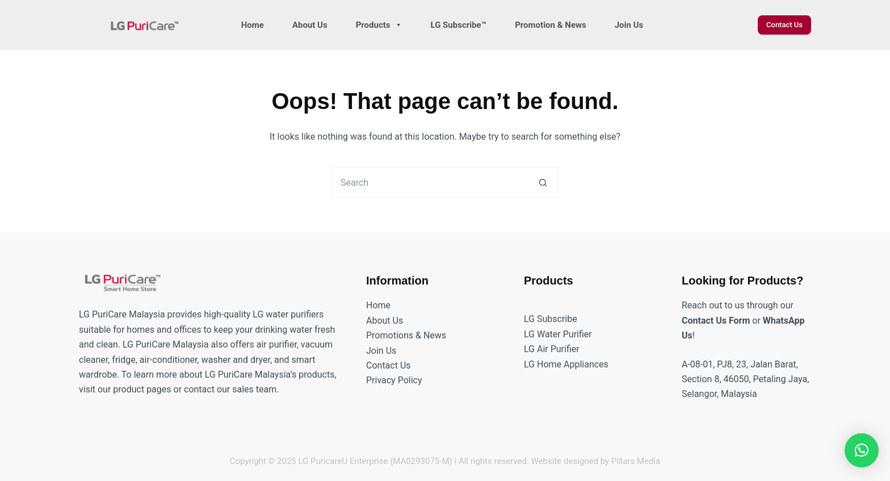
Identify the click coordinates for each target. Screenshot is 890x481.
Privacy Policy (394, 380)
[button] (862, 450)
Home (252, 25)
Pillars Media (635, 461)
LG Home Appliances (566, 364)
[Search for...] (429, 182)
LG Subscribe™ (459, 25)
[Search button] (543, 182)
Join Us (629, 25)
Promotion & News (550, 25)
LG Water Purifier (558, 334)
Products (379, 25)
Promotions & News (406, 335)
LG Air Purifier (552, 349)
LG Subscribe (550, 318)
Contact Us (784, 24)
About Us (310, 25)
